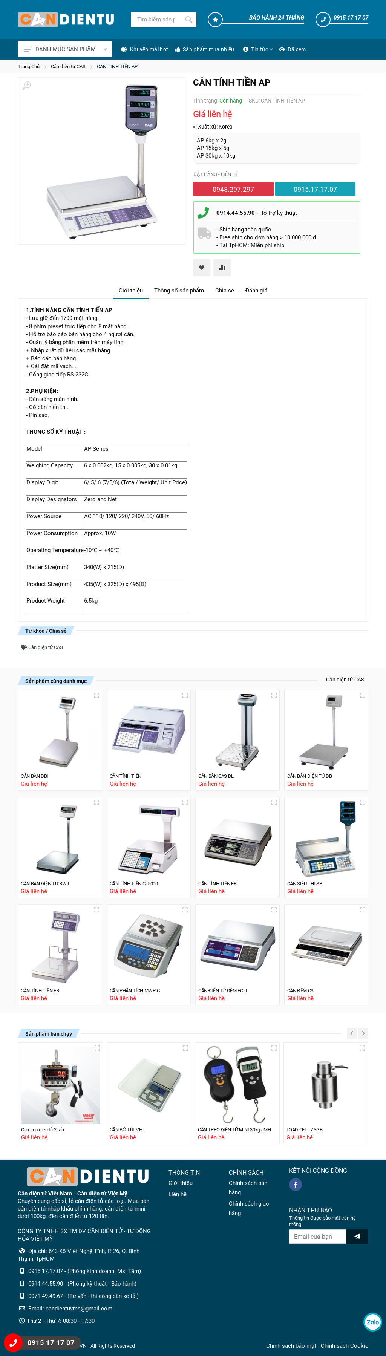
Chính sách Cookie (344, 1345)
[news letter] (357, 1236)
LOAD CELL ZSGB (307, 1129)
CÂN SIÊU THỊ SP (308, 880)
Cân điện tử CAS (68, 66)
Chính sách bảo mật (291, 1345)
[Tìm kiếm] (156, 19)
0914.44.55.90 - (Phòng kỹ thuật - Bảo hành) (82, 1283)
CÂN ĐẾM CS (303, 989)
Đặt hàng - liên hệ (215, 174)
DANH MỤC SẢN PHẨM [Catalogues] (65, 49)
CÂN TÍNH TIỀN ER (221, 880)
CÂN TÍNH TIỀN (128, 772)
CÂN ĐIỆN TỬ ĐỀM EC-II (227, 989)
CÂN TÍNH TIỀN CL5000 (138, 880)
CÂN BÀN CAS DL (219, 772)
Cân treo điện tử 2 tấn (46, 1129)
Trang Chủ (29, 66)
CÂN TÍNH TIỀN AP (117, 66)
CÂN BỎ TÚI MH (129, 1129)
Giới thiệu (131, 290)
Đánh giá (256, 290)
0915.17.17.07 (315, 189)
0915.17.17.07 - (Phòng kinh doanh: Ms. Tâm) (84, 1271)
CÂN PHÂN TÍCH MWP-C (139, 989)
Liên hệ (177, 1194)
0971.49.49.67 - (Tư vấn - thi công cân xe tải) (83, 1296)
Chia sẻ (224, 290)
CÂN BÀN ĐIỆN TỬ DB (313, 772)
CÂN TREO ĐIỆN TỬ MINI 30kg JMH (237, 1129)
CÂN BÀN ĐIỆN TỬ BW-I (49, 880)
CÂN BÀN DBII (38, 772)
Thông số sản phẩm (179, 290)
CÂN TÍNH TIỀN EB (43, 989)
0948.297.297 (233, 189)
